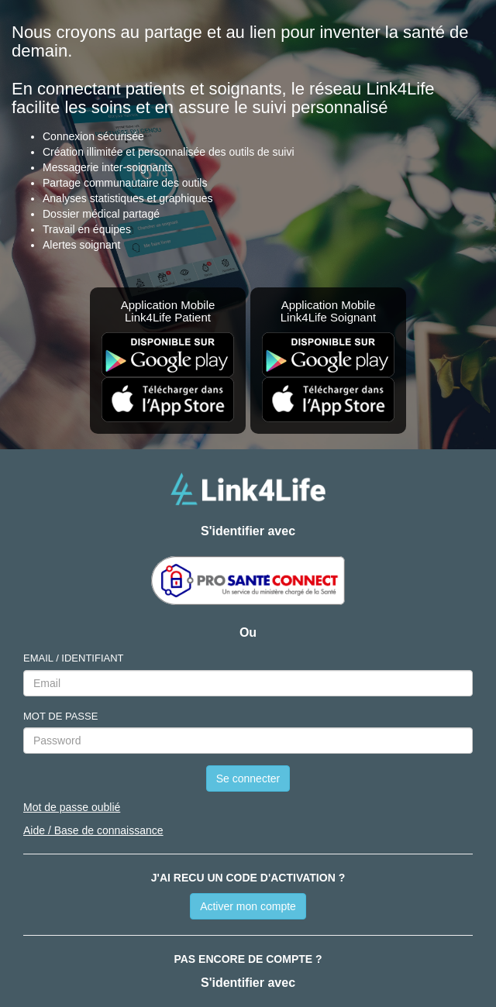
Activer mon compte (248, 906)
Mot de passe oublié (71, 807)
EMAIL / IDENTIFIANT (73, 658)
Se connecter (248, 778)
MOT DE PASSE (60, 716)
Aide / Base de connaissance (93, 830)
